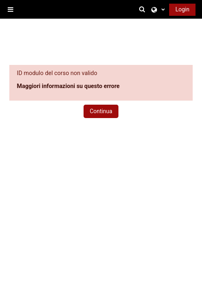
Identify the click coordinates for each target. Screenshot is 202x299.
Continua (101, 111)
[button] (143, 9)
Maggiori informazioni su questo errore (68, 86)
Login (182, 9)
